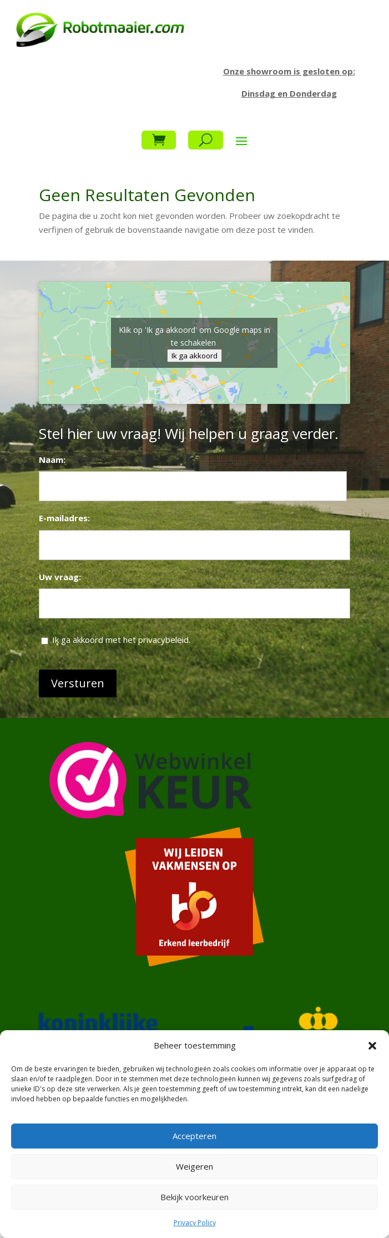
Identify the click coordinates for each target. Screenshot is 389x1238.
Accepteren (194, 1135)
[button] (372, 1045)
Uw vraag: (60, 576)
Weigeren (194, 1166)
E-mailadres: (64, 517)
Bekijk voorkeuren (194, 1196)
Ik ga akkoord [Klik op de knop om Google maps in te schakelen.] (194, 356)
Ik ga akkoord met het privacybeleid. (121, 639)
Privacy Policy (195, 1222)
